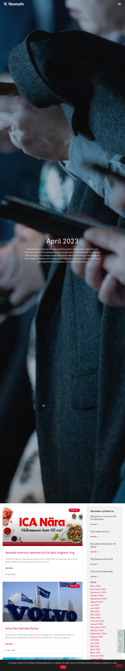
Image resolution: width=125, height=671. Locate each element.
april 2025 (95, 615)
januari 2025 (96, 624)
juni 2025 (95, 608)
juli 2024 (94, 640)
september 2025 (98, 599)
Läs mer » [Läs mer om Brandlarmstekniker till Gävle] (94, 552)
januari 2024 (96, 659)
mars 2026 (95, 586)
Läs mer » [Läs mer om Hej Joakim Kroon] (94, 537)
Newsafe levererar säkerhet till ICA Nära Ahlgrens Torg (39, 553)
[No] (119, 665)
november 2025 (98, 592)
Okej (63, 667)
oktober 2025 (97, 596)
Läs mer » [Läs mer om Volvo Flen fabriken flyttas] (9, 644)
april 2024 (95, 649)
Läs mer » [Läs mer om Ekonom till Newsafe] (94, 577)
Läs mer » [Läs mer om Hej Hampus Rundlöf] (94, 564)
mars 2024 (95, 653)
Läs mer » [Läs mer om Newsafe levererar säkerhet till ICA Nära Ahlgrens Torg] (9, 568)
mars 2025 (95, 618)
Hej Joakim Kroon (100, 532)
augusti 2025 (96, 602)
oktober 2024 (97, 630)
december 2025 (98, 589)
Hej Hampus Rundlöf (101, 559)
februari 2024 (97, 656)
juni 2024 (95, 643)
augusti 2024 (96, 637)
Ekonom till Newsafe (101, 571)
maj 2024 (94, 646)
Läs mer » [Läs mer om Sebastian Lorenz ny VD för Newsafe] (94, 524)
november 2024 (98, 627)
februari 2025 (97, 621)
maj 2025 (94, 611)
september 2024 (98, 634)
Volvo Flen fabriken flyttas (21, 628)
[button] (92, 4)
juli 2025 (94, 605)
